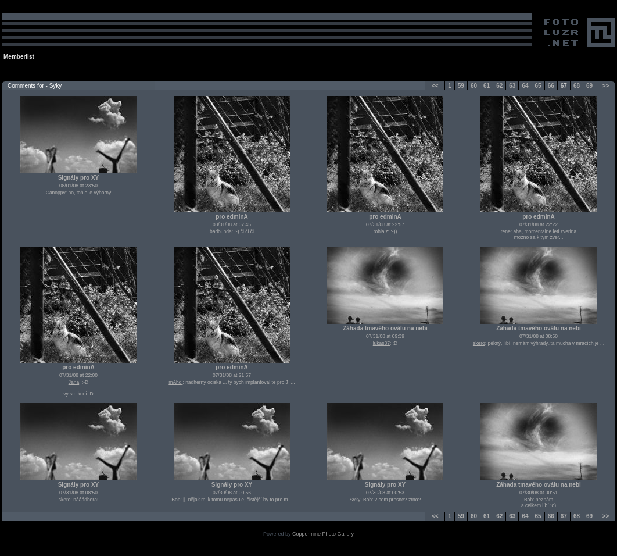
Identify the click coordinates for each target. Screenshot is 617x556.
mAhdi (175, 382)
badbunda (221, 231)
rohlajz (381, 231)
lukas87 (381, 343)
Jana (74, 382)
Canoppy (56, 192)
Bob (175, 499)
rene (506, 231)
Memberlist (18, 57)
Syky (355, 499)
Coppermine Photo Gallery (323, 534)
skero (479, 343)
